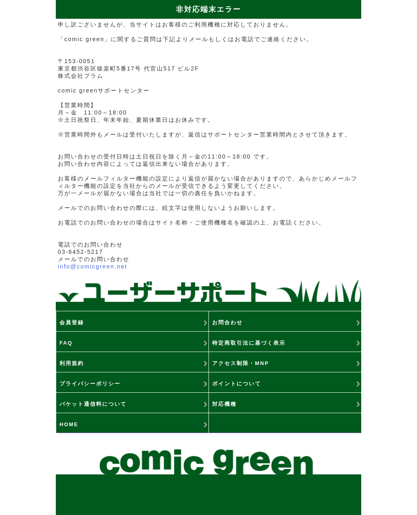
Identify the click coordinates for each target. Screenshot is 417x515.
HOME (68, 424)
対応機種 (224, 404)
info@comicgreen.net (92, 266)
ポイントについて (236, 384)
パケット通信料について (93, 404)
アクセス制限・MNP (240, 363)
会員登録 (71, 322)
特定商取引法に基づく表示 (248, 343)
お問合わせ (227, 322)
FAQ (65, 343)
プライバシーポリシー (90, 384)
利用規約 (71, 363)
